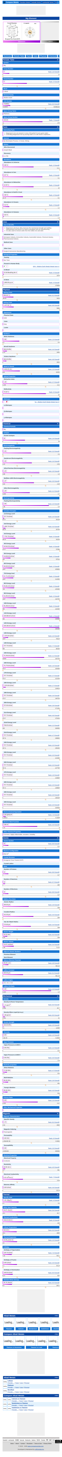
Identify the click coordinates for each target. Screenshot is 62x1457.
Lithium (10, 1380)
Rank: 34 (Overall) (53, 695)
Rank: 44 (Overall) (53, 349)
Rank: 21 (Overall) (53, 655)
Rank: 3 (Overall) (54, 165)
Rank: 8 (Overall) (54, 1138)
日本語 (17, 1440)
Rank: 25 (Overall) (53, 785)
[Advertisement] (31, 10)
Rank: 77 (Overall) (53, 646)
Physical (43, 56)
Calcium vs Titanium (18, 1398)
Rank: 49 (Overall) (53, 1187)
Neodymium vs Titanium (20, 1403)
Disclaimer (30, 1443)
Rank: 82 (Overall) (53, 1122)
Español (5, 1440)
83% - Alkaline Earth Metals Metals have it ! (46, 266)
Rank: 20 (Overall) (53, 745)
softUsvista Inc (39, 1449)
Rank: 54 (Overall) (53, 944)
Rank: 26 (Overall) (53, 471)
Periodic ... (11, 1383)
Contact (23, 1443)
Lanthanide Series (47, 2)
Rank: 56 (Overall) (53, 1210)
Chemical (52, 56)
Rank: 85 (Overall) (53, 1015)
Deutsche (28, 1440)
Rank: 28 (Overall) (53, 705)
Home (12, 1443)
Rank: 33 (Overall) (53, 1148)
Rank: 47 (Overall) (53, 735)
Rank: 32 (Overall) (53, 451)
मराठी (50, 1440)
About (17, 1443)
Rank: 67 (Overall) (53, 882)
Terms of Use (38, 1443)
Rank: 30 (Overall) (53, 481)
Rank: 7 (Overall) (54, 120)
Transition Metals (25, 2)
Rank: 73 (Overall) (53, 814)
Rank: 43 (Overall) (53, 526)
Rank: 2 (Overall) (54, 175)
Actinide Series (36, 2)
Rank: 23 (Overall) (53, 504)
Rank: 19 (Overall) (53, 775)
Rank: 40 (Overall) (53, 824)
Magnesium (21, 41)
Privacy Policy (47, 1443)
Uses (35, 56)
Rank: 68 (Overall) (53, 305)
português (11, 1440)
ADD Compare (58, 1441)
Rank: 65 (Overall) (53, 1272)
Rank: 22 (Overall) (53, 725)
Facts (29, 56)
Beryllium (11, 1389)
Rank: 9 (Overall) (54, 392)
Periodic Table (19, 56)
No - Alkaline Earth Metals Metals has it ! (47, 402)
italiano (33, 1440)
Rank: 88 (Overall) (53, 872)
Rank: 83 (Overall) (53, 104)
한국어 (38, 1440)
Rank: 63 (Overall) (53, 1230)
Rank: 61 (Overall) (53, 295)
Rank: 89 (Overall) (53, 843)
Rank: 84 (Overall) (53, 1004)
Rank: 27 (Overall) (53, 685)
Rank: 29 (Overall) (53, 904)
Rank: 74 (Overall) (53, 1253)
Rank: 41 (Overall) (53, 491)
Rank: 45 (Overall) (53, 914)
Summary (7, 56)
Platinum (11, 1385)
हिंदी (47, 1440)
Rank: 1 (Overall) (54, 616)
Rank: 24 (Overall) (53, 438)
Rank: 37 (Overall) (53, 382)
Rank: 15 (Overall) (53, 339)
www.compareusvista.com (35, 1446)
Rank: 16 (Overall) (53, 71)
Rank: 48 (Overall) (53, 359)
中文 (53, 1440)
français (22, 1440)
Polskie (43, 1440)
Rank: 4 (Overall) (54, 195)
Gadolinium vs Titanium (20, 1407)
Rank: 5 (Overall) (54, 81)
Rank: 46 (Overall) (53, 715)
